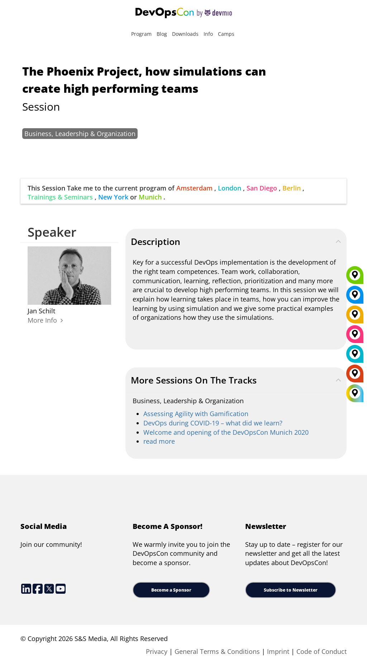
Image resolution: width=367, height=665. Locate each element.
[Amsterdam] (354, 376)
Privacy (156, 651)
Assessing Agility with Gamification (195, 413)
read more (159, 441)
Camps (226, 33)
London (229, 188)
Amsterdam (194, 188)
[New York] (354, 297)
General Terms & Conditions (217, 651)
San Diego (262, 188)
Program (141, 33)
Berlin (291, 188)
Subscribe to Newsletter (291, 590)
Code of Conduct (321, 651)
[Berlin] (354, 317)
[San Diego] (354, 336)
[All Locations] (354, 393)
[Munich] (354, 277)
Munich (150, 197)
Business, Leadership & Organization (79, 133)
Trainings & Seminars (60, 197)
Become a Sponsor (171, 590)
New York (113, 197)
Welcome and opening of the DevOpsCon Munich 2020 (226, 432)
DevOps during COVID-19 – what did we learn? (212, 423)
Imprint (278, 651)
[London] (354, 356)
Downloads (185, 33)
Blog (162, 33)
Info (208, 33)
